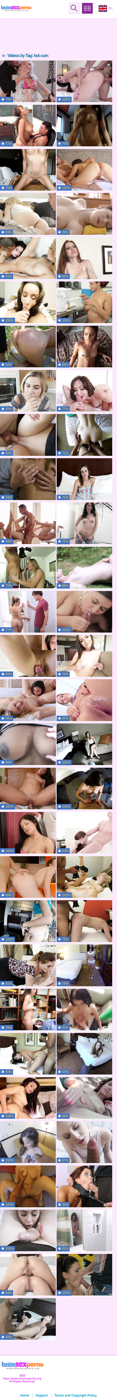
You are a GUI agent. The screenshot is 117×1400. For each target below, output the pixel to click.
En (105, 8)
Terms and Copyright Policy (75, 1395)
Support (42, 1395)
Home (24, 1395)
